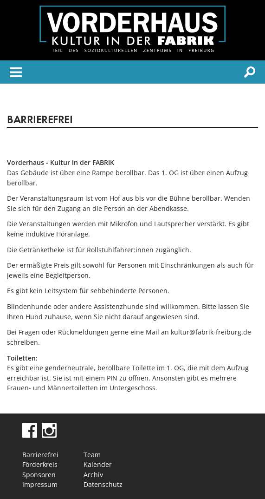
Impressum (40, 484)
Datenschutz (103, 484)
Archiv (93, 474)
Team (92, 454)
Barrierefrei (40, 454)
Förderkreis (40, 464)
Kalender (98, 464)
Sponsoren (39, 474)
